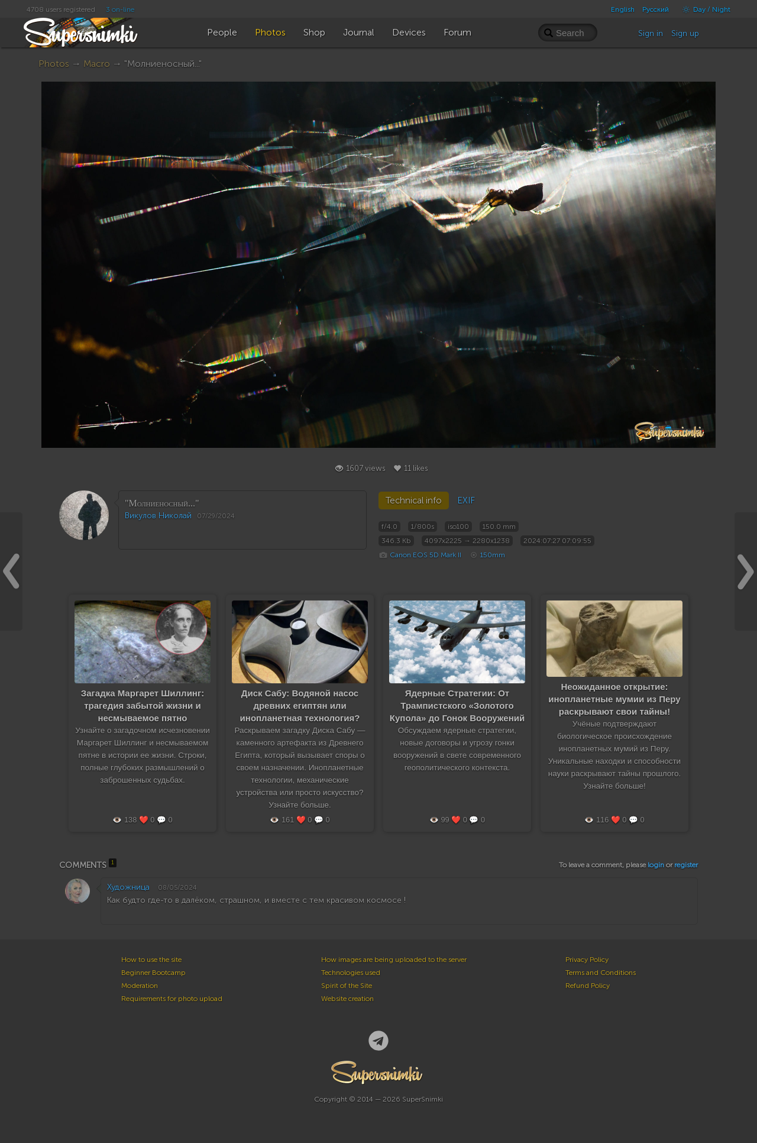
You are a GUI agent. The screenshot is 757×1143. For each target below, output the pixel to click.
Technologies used (350, 972)
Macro (96, 63)
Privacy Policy (587, 959)
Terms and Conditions (600, 972)
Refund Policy (587, 985)
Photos (53, 63)
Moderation (139, 985)
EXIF (466, 500)
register (686, 865)
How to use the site (151, 959)
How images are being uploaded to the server (394, 959)
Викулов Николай (158, 516)
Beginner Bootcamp (153, 972)
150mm (492, 555)
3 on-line (120, 9)
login (656, 865)
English (623, 9)
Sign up (685, 33)
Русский (655, 9)
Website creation (347, 999)
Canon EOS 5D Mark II (425, 555)
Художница (128, 887)
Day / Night (703, 9)
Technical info (414, 500)
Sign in (650, 33)
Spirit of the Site (346, 985)
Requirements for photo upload (171, 999)
